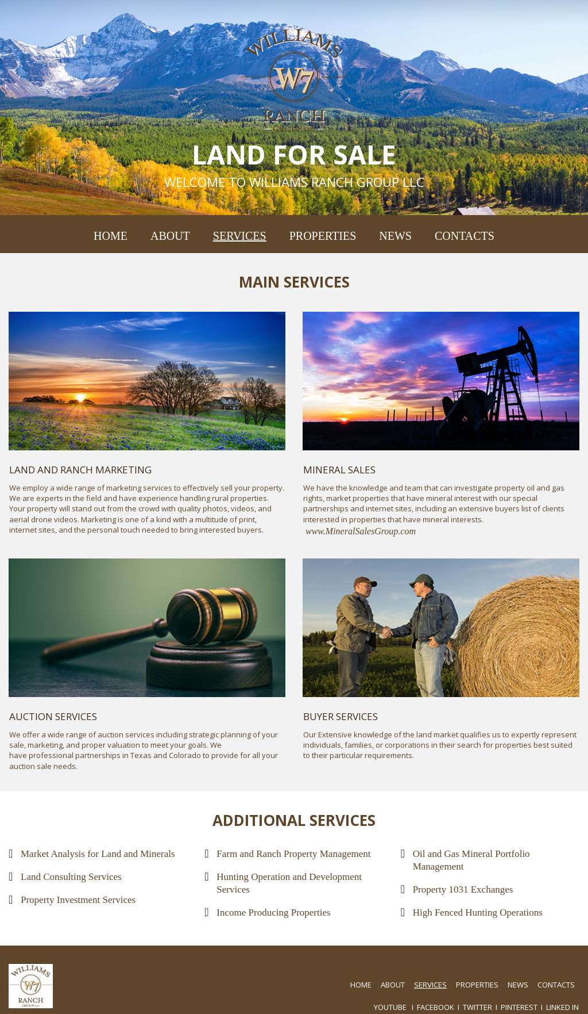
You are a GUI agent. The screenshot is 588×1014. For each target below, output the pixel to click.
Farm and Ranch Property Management (293, 853)
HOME (110, 235)
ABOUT (170, 235)
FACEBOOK (435, 1007)
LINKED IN (562, 1007)
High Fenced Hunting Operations (478, 912)
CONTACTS (464, 235)
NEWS (395, 235)
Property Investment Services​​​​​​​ (78, 899)
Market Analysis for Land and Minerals (98, 853)
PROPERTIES (323, 235)
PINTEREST (519, 1007)
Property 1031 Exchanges (463, 889)
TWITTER (477, 1007)
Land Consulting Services (71, 876)
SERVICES (239, 235)
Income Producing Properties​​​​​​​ (273, 912)
